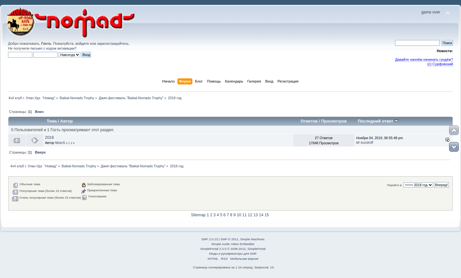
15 (266, 215)
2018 (49, 137)
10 (239, 215)
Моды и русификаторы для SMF (233, 253)
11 (244, 215)
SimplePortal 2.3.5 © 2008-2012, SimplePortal (232, 248)
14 (261, 215)
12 (250, 215)
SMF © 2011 (230, 239)
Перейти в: (394, 185)
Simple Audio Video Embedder (233, 244)
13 (255, 215)
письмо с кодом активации (52, 48)
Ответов (309, 121)
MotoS (60, 143)
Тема (52, 121)
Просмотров (334, 121)
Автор (66, 121)
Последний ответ (378, 121)
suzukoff (366, 142)
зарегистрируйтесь (112, 43)
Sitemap (198, 215)
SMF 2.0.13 (209, 239)
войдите (82, 43)
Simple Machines (252, 239)
